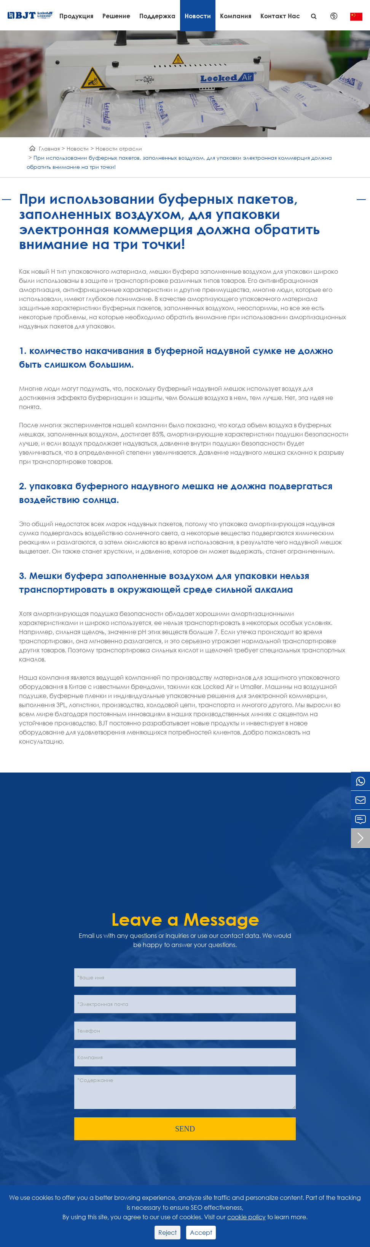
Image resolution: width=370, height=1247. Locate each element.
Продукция (76, 15)
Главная (49, 148)
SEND (185, 1129)
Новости (198, 15)
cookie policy (246, 1217)
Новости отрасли (119, 148)
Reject (167, 1232)
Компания (235, 15)
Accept (201, 1232)
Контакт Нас (280, 15)
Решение (116, 15)
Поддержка (157, 15)
